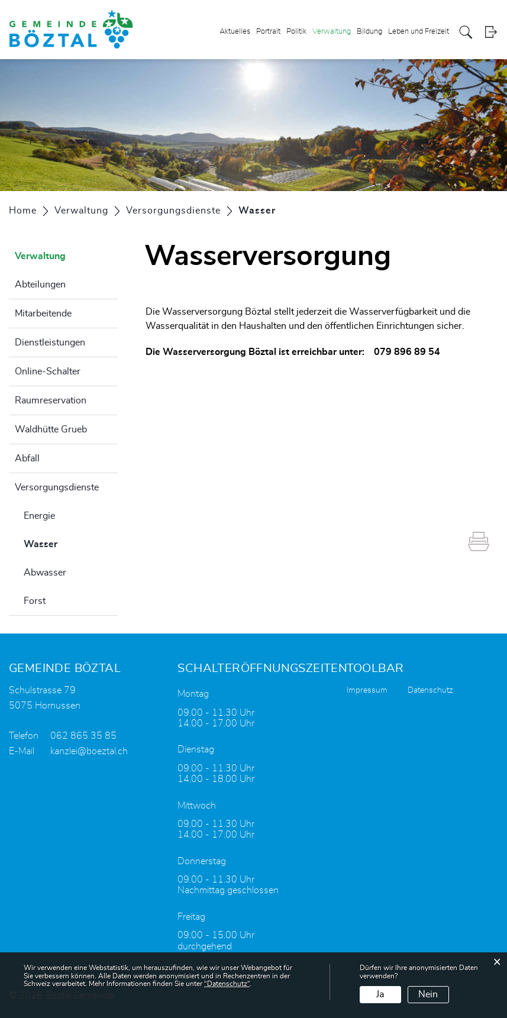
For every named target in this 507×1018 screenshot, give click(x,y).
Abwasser (45, 572)
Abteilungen (40, 284)
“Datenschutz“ (227, 983)
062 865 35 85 (83, 736)
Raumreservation (50, 400)
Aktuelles (234, 31)
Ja (380, 994)
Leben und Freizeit (418, 31)
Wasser (70, 542)
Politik (296, 31)
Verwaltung (331, 31)
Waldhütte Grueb (51, 429)
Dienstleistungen (50, 342)
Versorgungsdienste (57, 487)
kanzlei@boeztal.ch (89, 751)
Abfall (27, 458)
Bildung (369, 31)
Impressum (367, 690)
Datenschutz (430, 690)
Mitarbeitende (43, 313)
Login (490, 32)
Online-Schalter (47, 371)
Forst (35, 601)
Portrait (268, 31)
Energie (39, 516)
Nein (428, 994)
